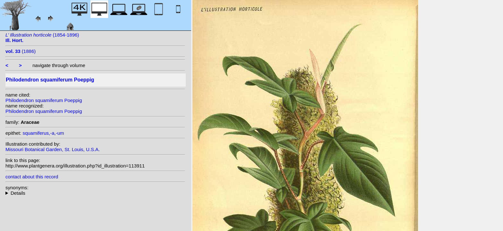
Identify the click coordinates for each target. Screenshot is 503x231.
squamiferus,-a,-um (43, 133)
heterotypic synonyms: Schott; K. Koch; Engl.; (95, 193)
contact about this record (31, 176)
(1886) (20, 51)
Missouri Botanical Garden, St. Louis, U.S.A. (52, 149)
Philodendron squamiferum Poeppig (43, 100)
